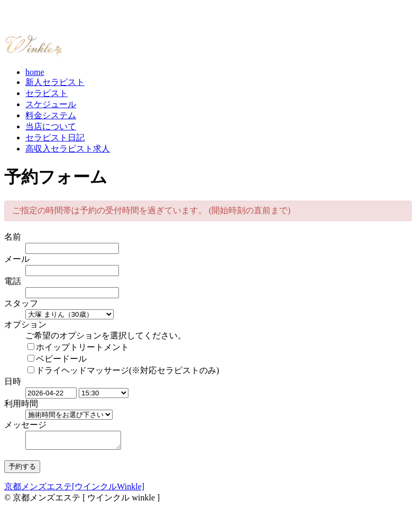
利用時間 (21, 403)
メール (17, 258)
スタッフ (21, 303)
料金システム (50, 115)
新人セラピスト (55, 82)
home (34, 72)
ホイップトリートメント (78, 347)
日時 (12, 381)
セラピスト (46, 93)
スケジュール (50, 104)
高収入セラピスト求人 (67, 148)
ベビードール (57, 358)
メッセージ (25, 424)
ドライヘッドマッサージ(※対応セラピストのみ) (123, 370)
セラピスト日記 (55, 137)
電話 (12, 281)
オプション (25, 324)
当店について (50, 126)
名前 (12, 236)
